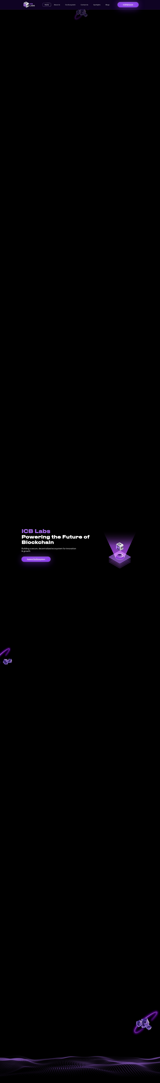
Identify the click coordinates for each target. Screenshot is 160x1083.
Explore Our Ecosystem (36, 559)
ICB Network (128, 5)
